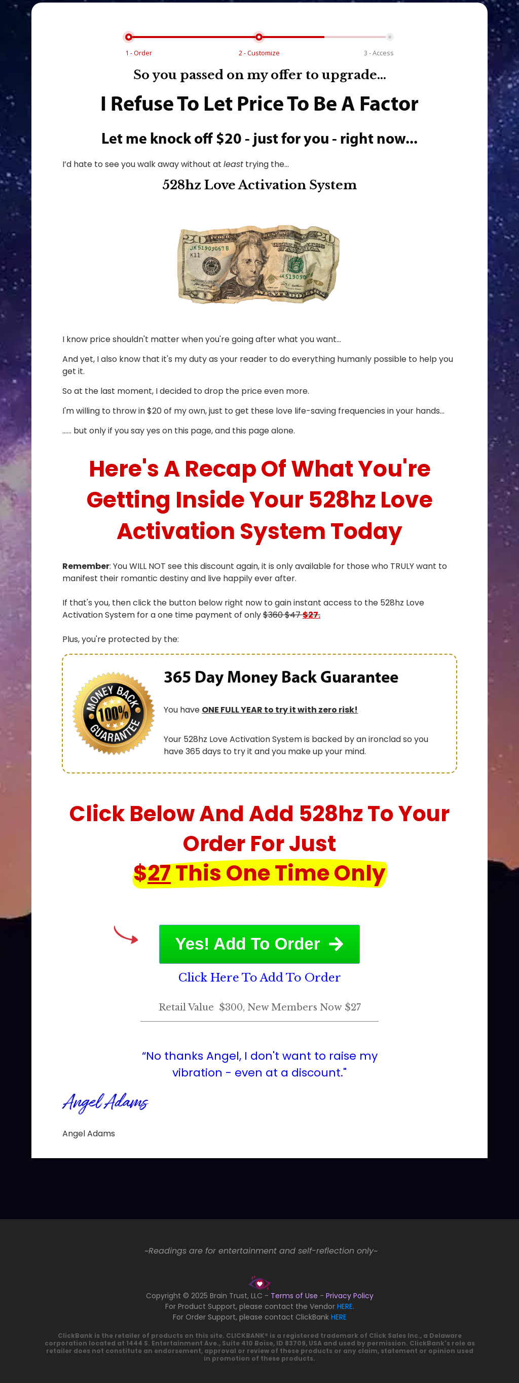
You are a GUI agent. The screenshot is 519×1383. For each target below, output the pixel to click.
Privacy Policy (350, 1296)
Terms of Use (294, 1296)
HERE (345, 1306)
